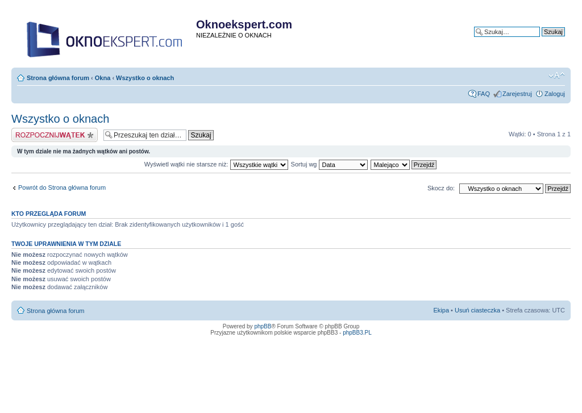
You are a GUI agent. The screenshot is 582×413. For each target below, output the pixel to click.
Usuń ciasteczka (477, 310)
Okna (103, 77)
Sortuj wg (329, 164)
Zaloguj (554, 93)
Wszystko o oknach (145, 77)
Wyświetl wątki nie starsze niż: (216, 164)
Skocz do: (441, 188)
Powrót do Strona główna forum (62, 187)
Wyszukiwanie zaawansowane (523, 40)
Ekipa (442, 310)
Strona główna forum (58, 77)
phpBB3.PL (357, 332)
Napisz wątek (54, 135)
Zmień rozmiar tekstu (556, 75)
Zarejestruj (517, 93)
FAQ (483, 93)
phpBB (262, 326)
